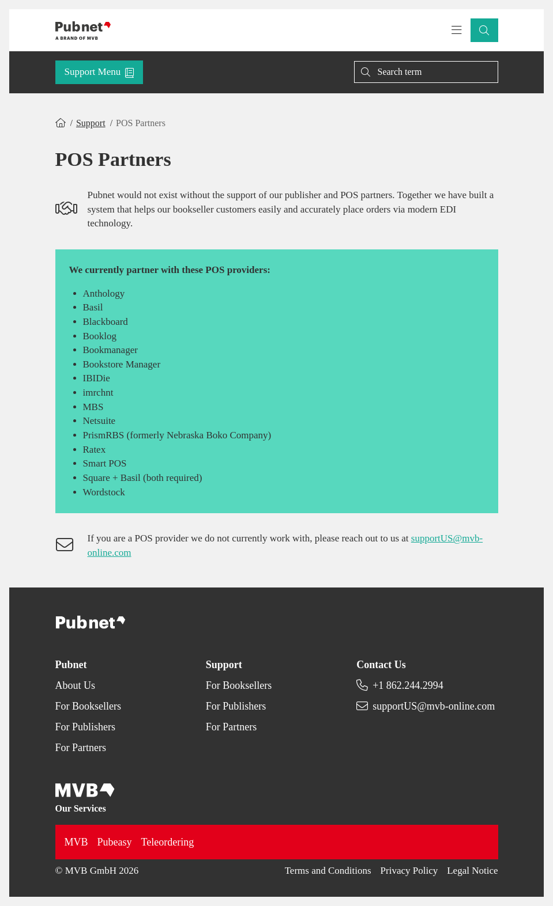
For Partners (81, 747)
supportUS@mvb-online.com (434, 706)
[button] (484, 30)
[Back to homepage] (83, 30)
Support (91, 123)
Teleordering (167, 842)
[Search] (426, 72)
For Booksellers (88, 706)
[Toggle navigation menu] (457, 30)
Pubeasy (114, 842)
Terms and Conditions (328, 870)
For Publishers (85, 727)
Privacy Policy (409, 870)
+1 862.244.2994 (408, 685)
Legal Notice (472, 870)
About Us (75, 685)
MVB (76, 842)
